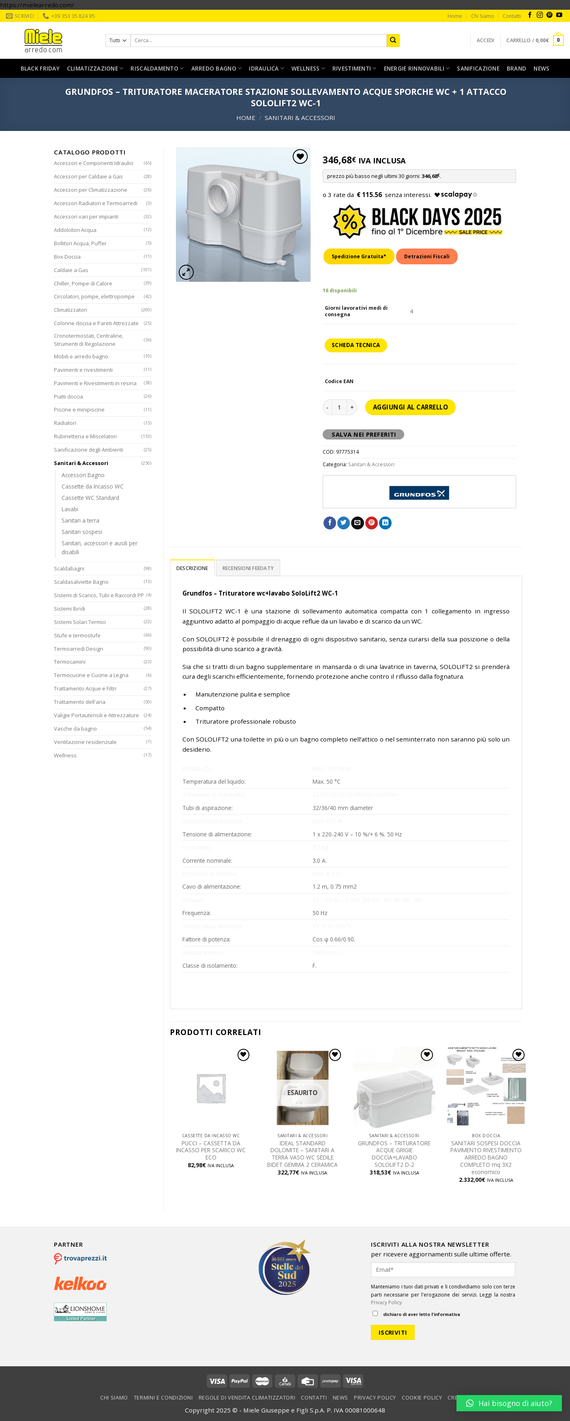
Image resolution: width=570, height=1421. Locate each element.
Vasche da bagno (75, 728)
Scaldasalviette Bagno (81, 581)
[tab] (192, 567)
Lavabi (70, 509)
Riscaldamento (157, 68)
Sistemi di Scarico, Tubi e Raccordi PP (99, 595)
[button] (509, 1403)
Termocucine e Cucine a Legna (91, 675)
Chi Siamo (482, 16)
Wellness (308, 68)
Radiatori (65, 423)
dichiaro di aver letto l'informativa (416, 1314)
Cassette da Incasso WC (93, 486)
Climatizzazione (95, 68)
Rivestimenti (354, 68)
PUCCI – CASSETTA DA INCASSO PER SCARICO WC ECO (211, 1150)
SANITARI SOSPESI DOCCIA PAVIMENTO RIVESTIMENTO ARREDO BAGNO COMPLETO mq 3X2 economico (486, 1158)
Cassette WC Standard (90, 498)
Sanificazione (478, 68)
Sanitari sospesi (82, 532)
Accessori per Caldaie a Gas (88, 176)
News (541, 68)
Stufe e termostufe (77, 635)
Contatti (512, 16)
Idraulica (266, 68)
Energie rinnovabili (417, 68)
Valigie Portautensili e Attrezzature (96, 715)
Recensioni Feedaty (248, 568)
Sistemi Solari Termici (80, 622)
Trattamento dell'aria (79, 701)
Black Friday (40, 68)
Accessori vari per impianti (86, 216)
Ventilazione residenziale (85, 742)
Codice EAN (339, 381)
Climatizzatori (70, 309)
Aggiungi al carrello (410, 407)
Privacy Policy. (387, 1302)
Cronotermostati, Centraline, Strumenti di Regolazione (88, 340)
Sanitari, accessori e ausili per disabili (99, 547)
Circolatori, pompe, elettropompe (94, 296)
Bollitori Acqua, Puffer (80, 243)
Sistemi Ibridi (69, 608)
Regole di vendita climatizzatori (247, 1397)
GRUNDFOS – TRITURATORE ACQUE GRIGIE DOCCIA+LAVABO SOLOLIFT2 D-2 (394, 1154)
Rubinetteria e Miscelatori (85, 436)
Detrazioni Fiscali (427, 256)
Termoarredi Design (78, 648)
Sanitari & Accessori (300, 118)
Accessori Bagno (83, 475)
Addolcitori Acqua (75, 230)
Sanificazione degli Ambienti (88, 449)
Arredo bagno (216, 68)
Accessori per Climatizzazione (90, 189)
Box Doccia (67, 256)
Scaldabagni (69, 568)
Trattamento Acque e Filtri (85, 688)
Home (455, 16)
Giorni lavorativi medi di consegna (356, 311)
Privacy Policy (375, 1397)
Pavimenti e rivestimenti (83, 369)
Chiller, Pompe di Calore (83, 283)
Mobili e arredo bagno (81, 356)
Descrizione (192, 568)
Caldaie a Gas (71, 270)
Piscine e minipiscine (79, 409)
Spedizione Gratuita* (359, 256)
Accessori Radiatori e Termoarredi (95, 203)
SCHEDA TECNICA (356, 345)
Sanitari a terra (80, 520)
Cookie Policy (422, 1397)
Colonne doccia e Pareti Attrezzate (96, 323)
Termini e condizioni (163, 1397)
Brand (516, 68)
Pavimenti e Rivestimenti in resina (95, 383)
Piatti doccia (68, 396)
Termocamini (70, 661)
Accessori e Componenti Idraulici (93, 163)
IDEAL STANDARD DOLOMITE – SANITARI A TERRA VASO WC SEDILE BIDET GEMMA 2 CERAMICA (302, 1154)
